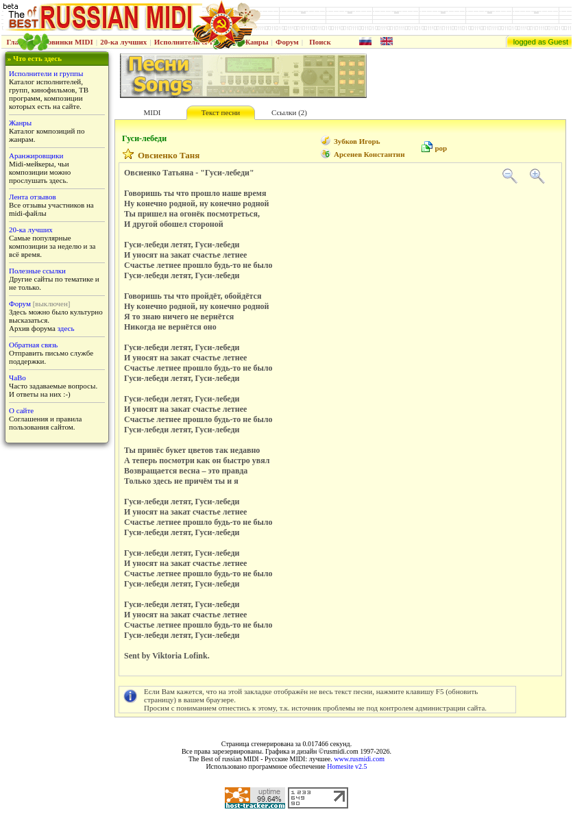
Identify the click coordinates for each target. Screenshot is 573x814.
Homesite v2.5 (347, 766)
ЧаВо (17, 377)
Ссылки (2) (289, 112)
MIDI (151, 112)
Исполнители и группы (46, 73)
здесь (66, 328)
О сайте (21, 410)
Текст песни (221, 112)
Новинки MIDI (67, 42)
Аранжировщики (36, 155)
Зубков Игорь (357, 141)
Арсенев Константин (369, 154)
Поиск (320, 42)
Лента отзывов (32, 197)
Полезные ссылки (37, 271)
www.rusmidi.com (359, 759)
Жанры (255, 42)
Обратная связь (33, 345)
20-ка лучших (123, 42)
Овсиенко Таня (168, 155)
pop (441, 148)
